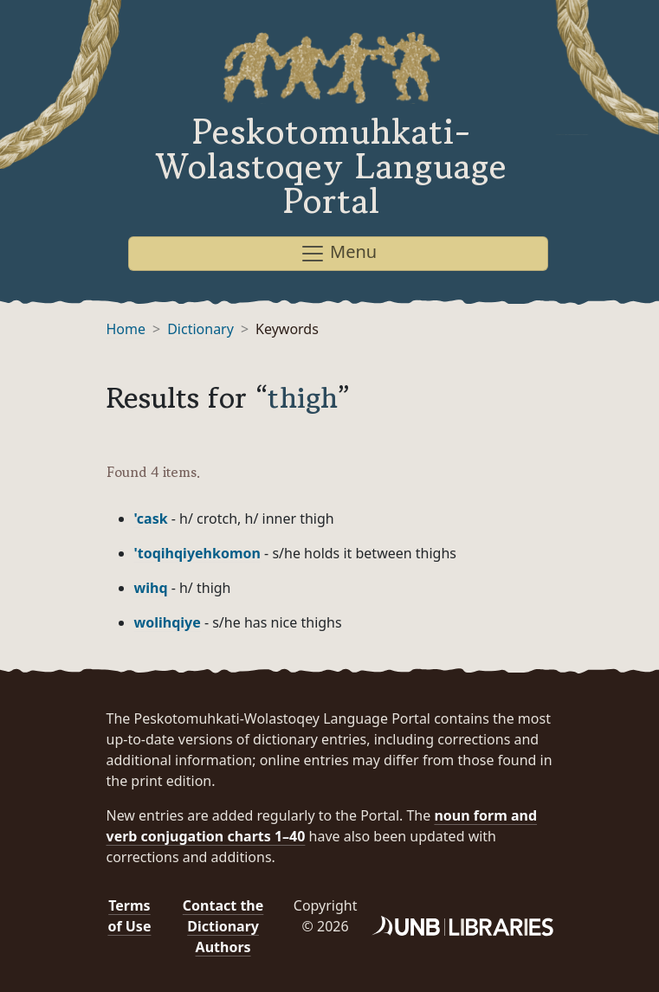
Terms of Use (129, 916)
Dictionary (200, 328)
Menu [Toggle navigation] (338, 253)
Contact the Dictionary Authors (223, 926)
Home (126, 328)
